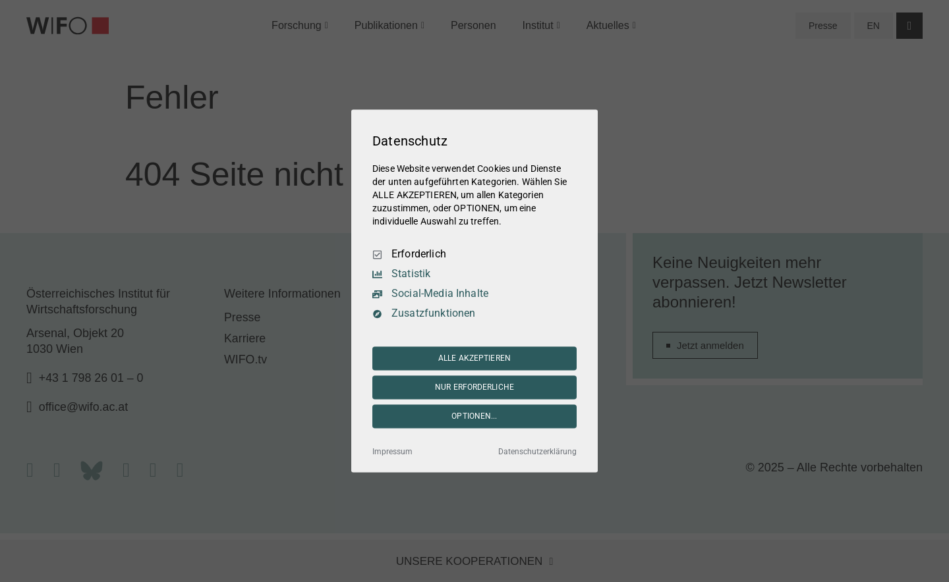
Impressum (392, 452)
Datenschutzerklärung (537, 452)
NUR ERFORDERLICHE (474, 387)
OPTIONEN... (474, 416)
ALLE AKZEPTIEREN (474, 358)
